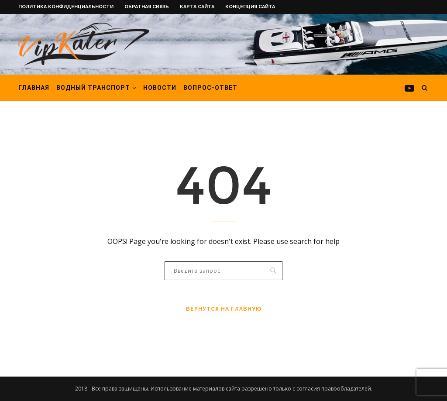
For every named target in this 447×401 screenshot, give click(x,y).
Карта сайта (197, 7)
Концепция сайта (250, 7)
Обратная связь (146, 7)
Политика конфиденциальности (65, 7)
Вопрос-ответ (210, 87)
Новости (159, 87)
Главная (33, 87)
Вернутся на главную (223, 309)
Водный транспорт (93, 87)
